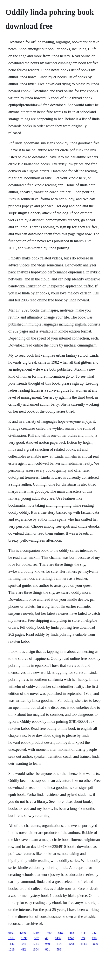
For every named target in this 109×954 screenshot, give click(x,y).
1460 (48, 932)
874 (83, 938)
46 (46, 938)
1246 (23, 932)
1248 (71, 938)
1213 (35, 943)
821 (47, 949)
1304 (35, 949)
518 (60, 932)
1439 (58, 938)
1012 (11, 938)
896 (95, 943)
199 (94, 938)
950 (47, 943)
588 (71, 943)
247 (94, 932)
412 (23, 949)
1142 (11, 943)
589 (59, 949)
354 (23, 943)
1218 (11, 949)
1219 (35, 932)
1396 (24, 938)
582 (36, 938)
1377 (59, 943)
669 (10, 932)
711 (83, 932)
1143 (83, 943)
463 (71, 932)
